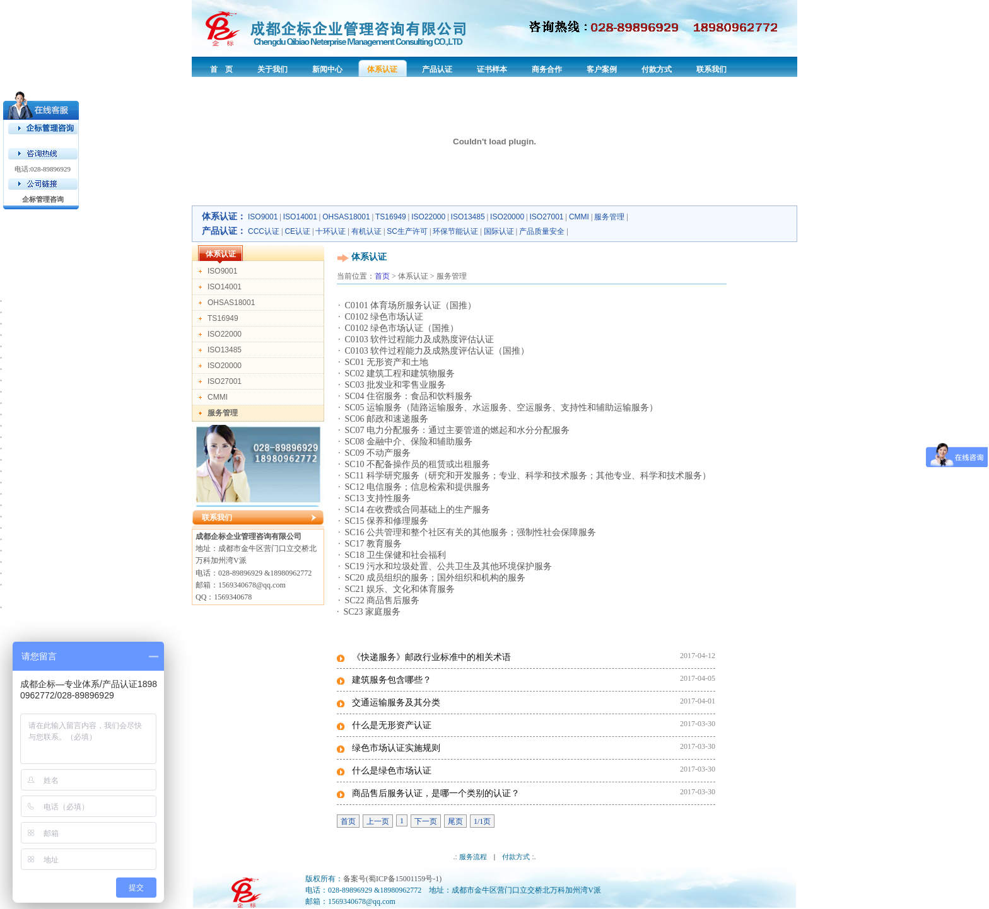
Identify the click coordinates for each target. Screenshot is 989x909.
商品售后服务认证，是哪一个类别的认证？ (436, 793)
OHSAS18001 (346, 216)
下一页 (425, 821)
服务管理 (609, 216)
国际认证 (499, 231)
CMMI (579, 216)
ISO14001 (300, 216)
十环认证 (330, 231)
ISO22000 (428, 216)
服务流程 (473, 856)
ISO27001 (547, 216)
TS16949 (390, 216)
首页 (382, 276)
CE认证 (297, 231)
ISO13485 (468, 216)
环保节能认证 (455, 231)
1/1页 (482, 821)
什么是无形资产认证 (391, 725)
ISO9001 (263, 216)
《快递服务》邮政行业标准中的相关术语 (431, 657)
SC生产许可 (407, 231)
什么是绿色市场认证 (391, 770)
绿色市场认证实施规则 (396, 748)
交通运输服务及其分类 (396, 702)
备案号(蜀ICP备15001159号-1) (392, 878)
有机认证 (366, 231)
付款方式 (516, 856)
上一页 (377, 821)
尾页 (455, 821)
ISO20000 (507, 216)
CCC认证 (263, 231)
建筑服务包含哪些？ (391, 680)
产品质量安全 (542, 231)
